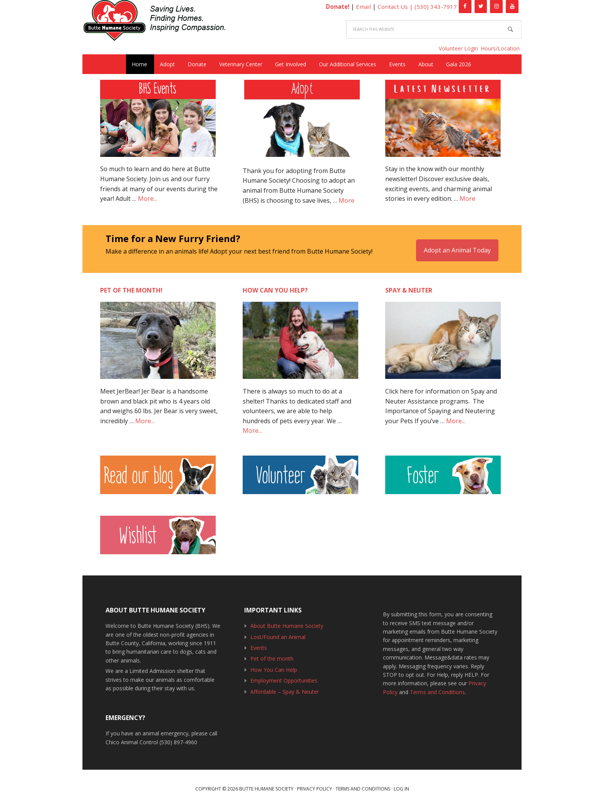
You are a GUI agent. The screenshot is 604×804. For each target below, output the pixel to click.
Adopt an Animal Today (457, 246)
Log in (401, 784)
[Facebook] (465, 6)
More (346, 200)
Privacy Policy (314, 784)
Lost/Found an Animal (277, 632)
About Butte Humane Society (286, 622)
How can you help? (275, 286)
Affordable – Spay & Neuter (284, 687)
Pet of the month (272, 654)
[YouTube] (512, 6)
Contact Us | (395, 6)
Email (362, 6)
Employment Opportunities (283, 676)
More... (147, 198)
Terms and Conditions (437, 687)
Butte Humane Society (159, 22)
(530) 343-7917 (435, 6)
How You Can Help (273, 665)
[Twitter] (481, 6)
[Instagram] (496, 6)
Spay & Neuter (408, 286)
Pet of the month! (131, 286)
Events (258, 643)
